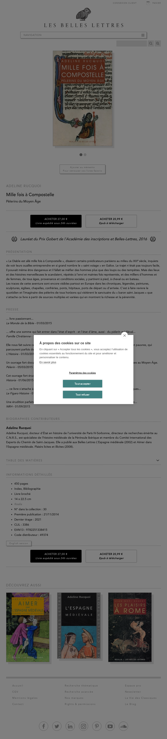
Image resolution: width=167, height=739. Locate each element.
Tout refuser (82, 394)
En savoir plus (48, 362)
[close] (124, 335)
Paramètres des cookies (82, 372)
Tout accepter (82, 383)
